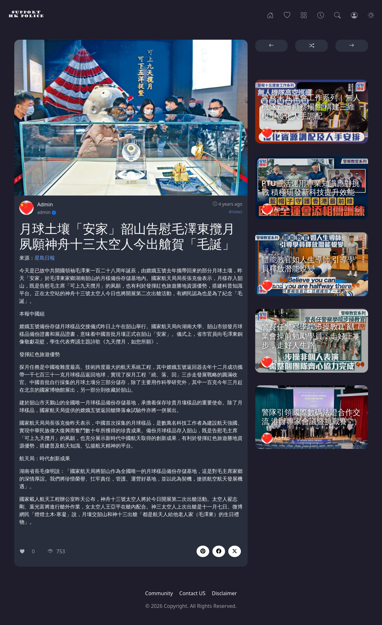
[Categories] (304, 14)
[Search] (337, 14)
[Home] (270, 14)
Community (159, 593)
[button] (218, 551)
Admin (45, 204)
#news (235, 212)
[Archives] (321, 14)
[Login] (354, 14)
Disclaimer (224, 593)
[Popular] (287, 14)
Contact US (192, 593)
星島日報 (45, 257)
